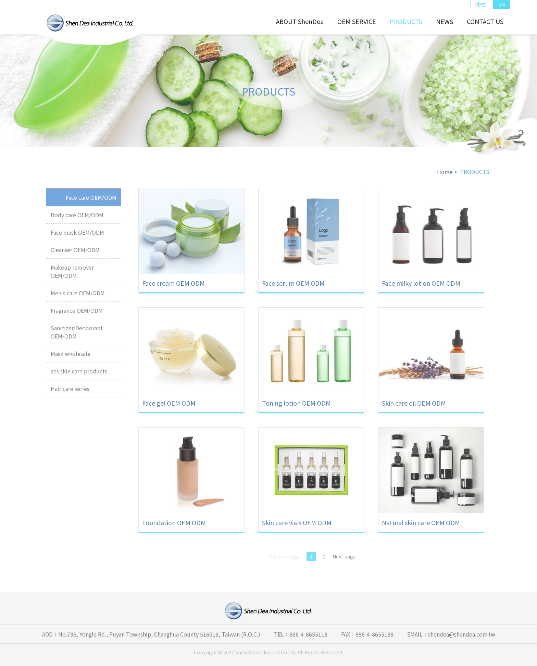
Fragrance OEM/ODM (77, 313)
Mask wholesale (70, 357)
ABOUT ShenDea (300, 21)
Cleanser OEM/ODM (75, 253)
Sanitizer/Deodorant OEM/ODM (77, 335)
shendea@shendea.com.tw (461, 634)
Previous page (283, 559)
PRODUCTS (406, 21)
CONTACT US (485, 21)
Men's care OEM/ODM (78, 296)
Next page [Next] (344, 559)
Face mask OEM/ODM (77, 235)
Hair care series (70, 391)
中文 (481, 4)
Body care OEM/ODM (77, 218)
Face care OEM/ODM (91, 200)
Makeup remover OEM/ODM (72, 274)
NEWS (444, 21)
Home (444, 175)
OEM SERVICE (356, 21)
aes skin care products (79, 374)
